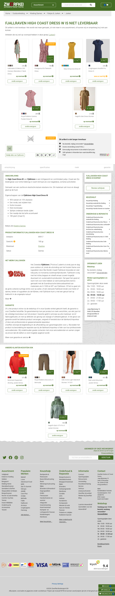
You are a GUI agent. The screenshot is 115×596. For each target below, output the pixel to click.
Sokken (4, 479)
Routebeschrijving (84, 484)
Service (80, 486)
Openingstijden (83, 477)
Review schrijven (98, 188)
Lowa (23, 479)
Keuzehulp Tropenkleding (94, 206)
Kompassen (63, 503)
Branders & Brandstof (47, 488)
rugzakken (35, 270)
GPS (60, 496)
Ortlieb (23, 496)
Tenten (4, 500)
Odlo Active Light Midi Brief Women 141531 (71, 381)
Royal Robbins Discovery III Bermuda (44, 381)
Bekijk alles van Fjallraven (15, 155)
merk (77, 167)
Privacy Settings (57, 584)
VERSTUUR (105, 457)
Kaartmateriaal (45, 507)
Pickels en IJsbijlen (65, 512)
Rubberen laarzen (65, 515)
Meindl (23, 477)
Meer (8, 299)
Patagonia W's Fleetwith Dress (43, 69)
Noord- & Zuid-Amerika (9, 495)
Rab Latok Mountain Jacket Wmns (95, 381)
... (26, 13)
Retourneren (82, 479)
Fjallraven (24, 503)
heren (74, 289)
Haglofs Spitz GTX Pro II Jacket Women (56, 427)
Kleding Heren (6, 484)
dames (8, 292)
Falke (23, 501)
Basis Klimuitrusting (47, 479)
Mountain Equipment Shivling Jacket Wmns (15, 381)
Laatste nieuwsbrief (85, 504)
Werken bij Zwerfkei (85, 495)
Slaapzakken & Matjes (9, 491)
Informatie (83, 471)
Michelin (24, 498)
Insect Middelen (7, 503)
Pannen (62, 510)
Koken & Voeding (7, 477)
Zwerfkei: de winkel (84, 493)
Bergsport (5, 481)
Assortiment (44, 5)
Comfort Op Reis (7, 498)
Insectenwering (45, 505)
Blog (80, 498)
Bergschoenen (7, 493)
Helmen (61, 498)
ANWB (23, 491)
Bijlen (42, 486)
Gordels (62, 493)
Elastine (41, 246)
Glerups (23, 489)
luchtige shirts (24, 289)
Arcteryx (24, 505)
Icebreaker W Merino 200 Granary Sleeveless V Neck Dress (17, 71)
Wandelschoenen (8, 486)
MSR (22, 484)
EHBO (42, 493)
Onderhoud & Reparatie (65, 472)
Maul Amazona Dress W (72, 69)
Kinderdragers (45, 514)
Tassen (4, 510)
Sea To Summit (26, 486)
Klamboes (43, 517)
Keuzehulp (45, 471)
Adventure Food (26, 482)
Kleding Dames (20, 226)
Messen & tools (64, 505)
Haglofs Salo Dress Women (84, 116)
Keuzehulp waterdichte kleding (96, 203)
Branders (62, 486)
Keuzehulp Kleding (92, 200)
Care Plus (24, 493)
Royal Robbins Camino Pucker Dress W (29, 117)
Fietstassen (44, 495)
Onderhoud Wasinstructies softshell (97, 224)
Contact (81, 474)
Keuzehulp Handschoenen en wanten (98, 208)
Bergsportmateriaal (66, 482)
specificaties (45, 167)
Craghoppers (25, 508)
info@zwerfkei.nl (93, 314)
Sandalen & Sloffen (8, 488)
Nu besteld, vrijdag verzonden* (78, 144)
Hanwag (24, 510)
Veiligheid (5, 474)
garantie (107, 167)
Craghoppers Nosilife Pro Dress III (97, 69)
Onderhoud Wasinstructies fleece (96, 222)
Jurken (51, 35)
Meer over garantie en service (17, 337)
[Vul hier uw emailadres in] (83, 457)
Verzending (82, 481)
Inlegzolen (43, 503)
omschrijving (10, 167)
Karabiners (63, 501)
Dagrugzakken (45, 491)
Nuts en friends (64, 508)
